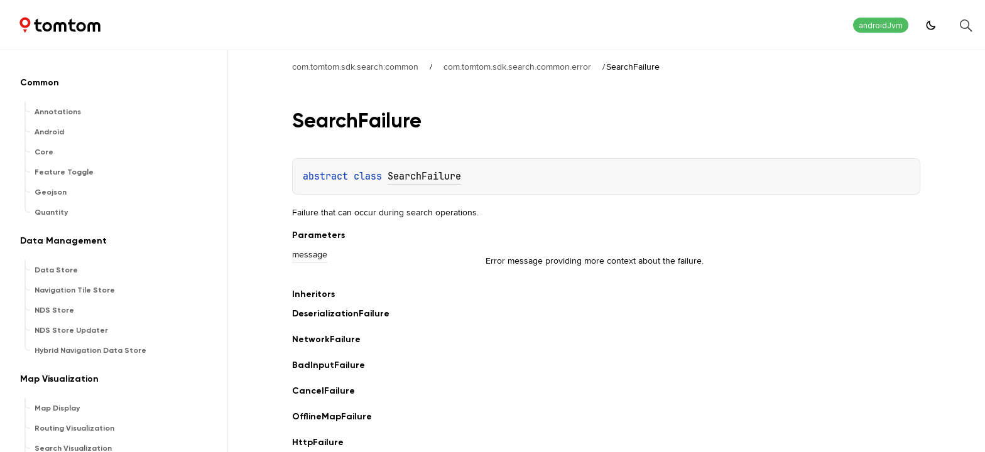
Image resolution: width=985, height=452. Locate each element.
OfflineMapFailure (332, 416)
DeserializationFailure (340, 313)
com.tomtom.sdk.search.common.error (517, 66)
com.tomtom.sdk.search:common (355, 66)
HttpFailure (318, 442)
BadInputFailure (328, 365)
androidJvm (881, 25)
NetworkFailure (326, 339)
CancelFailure (323, 390)
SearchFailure (424, 176)
